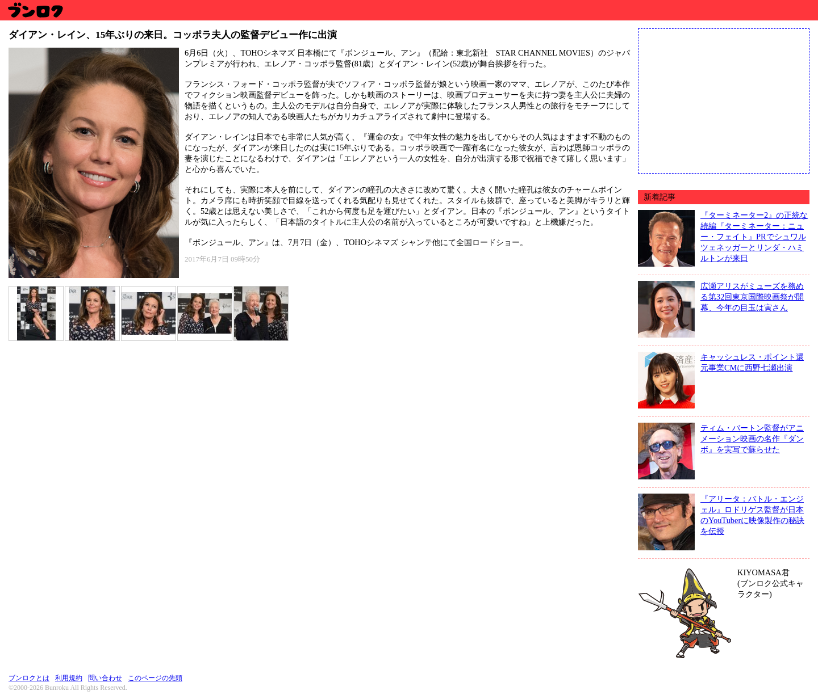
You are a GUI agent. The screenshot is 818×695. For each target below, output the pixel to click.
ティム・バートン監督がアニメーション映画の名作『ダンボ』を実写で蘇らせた (752, 438)
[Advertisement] (723, 100)
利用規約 (68, 678)
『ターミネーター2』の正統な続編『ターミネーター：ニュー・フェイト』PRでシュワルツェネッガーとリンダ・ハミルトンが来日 (754, 236)
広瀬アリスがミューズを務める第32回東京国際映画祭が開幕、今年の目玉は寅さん (752, 296)
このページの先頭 (155, 678)
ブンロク (35, 10)
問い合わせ (105, 678)
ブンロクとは (29, 678)
